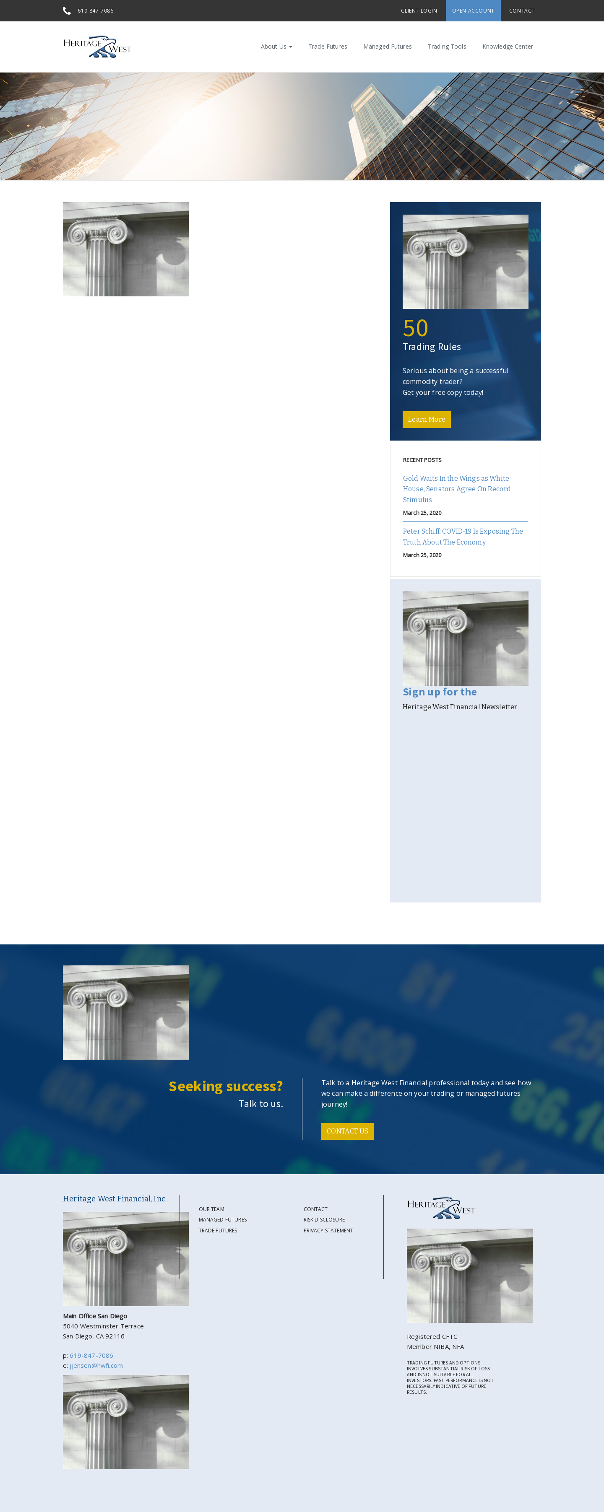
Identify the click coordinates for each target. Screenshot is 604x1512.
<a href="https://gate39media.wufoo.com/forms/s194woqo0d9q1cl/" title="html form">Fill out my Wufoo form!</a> (465, 806)
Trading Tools (447, 46)
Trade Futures (327, 46)
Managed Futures (387, 46)
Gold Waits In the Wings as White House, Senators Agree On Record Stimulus (457, 489)
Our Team (211, 1209)
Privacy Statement (329, 1230)
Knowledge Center (507, 46)
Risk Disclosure (324, 1219)
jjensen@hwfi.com (96, 1365)
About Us (276, 46)
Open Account (473, 10)
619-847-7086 (95, 10)
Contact (522, 10)
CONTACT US (347, 1131)
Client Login (419, 10)
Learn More (426, 419)
